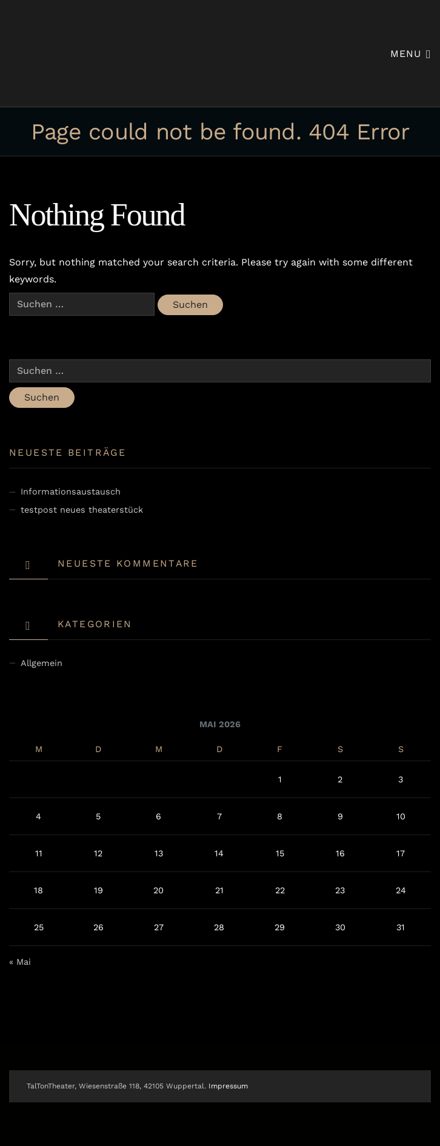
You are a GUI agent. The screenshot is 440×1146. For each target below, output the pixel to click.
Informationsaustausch (71, 491)
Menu (410, 53)
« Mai (20, 962)
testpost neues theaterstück (82, 510)
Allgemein (41, 663)
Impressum (228, 1086)
